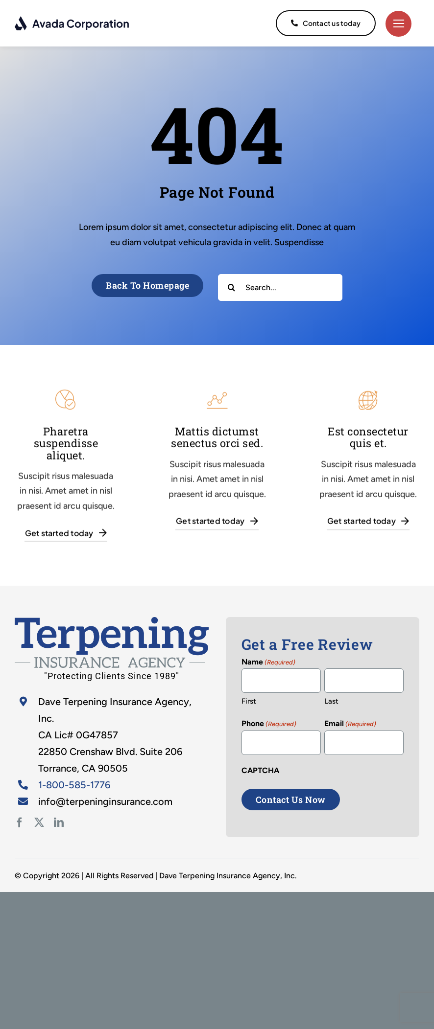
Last (331, 701)
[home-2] (112, 621)
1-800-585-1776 (74, 785)
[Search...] (280, 287)
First (248, 701)
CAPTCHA (260, 770)
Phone (268, 724)
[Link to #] (398, 24)
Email (350, 724)
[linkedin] (59, 822)
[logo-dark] (72, 20)
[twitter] (39, 822)
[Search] (231, 287)
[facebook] (19, 822)
